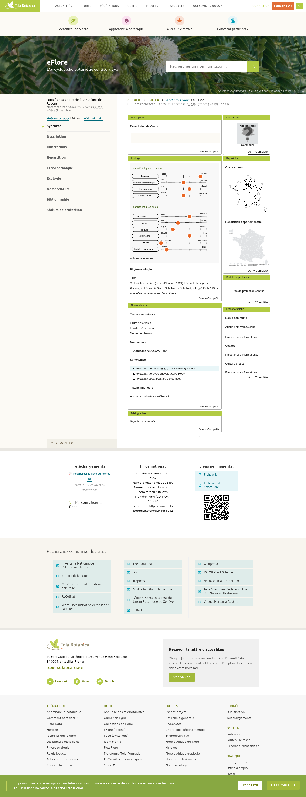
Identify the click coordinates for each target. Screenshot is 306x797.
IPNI (133, 572)
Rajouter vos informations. (241, 337)
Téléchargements (239, 717)
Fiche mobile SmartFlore (210, 485)
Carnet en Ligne (115, 717)
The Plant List (139, 564)
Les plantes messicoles (63, 741)
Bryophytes (173, 723)
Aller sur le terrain (180, 29)
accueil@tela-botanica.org (65, 667)
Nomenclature (58, 189)
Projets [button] (152, 5)
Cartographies (237, 762)
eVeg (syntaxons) (116, 735)
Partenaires (235, 734)
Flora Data (54, 723)
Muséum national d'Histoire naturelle (79, 586)
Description (56, 137)
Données (233, 706)
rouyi (65, 118)
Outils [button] (132, 5)
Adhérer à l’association (243, 745)
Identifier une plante (73, 29)
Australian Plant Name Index (150, 589)
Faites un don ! (283, 5)
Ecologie (54, 178)
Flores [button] (86, 5)
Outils (109, 706)
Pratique (234, 756)
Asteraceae (93, 118)
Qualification (236, 712)
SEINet (134, 610)
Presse (231, 774)
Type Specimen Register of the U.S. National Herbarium (222, 591)
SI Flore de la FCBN (72, 576)
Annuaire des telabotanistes (124, 712)
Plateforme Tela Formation (123, 753)
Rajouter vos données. (144, 421)
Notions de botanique (181, 759)
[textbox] (206, 66)
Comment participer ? (232, 29)
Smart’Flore (112, 765)
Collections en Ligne (118, 723)
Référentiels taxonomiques (123, 759)
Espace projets (176, 712)
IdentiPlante (112, 741)
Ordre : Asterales (140, 323)
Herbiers (53, 729)
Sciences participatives (63, 759)
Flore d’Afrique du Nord (182, 741)
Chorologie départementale (185, 729)
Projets (172, 706)
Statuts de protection (64, 210)
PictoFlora (111, 747)
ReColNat (65, 597)
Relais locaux (56, 753)
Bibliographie (58, 199)
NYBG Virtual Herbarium (218, 581)
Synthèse (54, 126)
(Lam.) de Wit (240, 91)
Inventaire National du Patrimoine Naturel (75, 565)
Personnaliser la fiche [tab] (85, 504)
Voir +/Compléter (209, 151)
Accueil (134, 100)
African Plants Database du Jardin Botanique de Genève (150, 600)
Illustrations (57, 147)
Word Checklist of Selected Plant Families (82, 607)
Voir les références (141, 258)
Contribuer (247, 144)
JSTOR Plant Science (215, 572)
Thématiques (57, 706)
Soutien (233, 728)
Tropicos (136, 581)
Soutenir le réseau (239, 740)
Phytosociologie (58, 747)
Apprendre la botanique (126, 29)
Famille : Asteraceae (142, 328)
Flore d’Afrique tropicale (183, 753)
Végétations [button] (109, 5)
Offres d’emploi (237, 768)
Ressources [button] (175, 5)
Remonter (62, 443)
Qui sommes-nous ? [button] (207, 5)
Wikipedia (208, 564)
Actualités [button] (63, 5)
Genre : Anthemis (141, 333)
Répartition (56, 157)
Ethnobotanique (60, 168)
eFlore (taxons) (114, 729)
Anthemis (54, 118)
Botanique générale (180, 717)
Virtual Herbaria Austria (218, 602)
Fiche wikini (209, 474)
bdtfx (154, 100)
